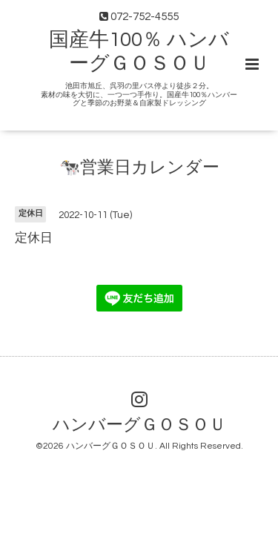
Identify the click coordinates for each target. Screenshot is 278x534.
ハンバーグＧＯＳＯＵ (139, 425)
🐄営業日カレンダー (139, 168)
